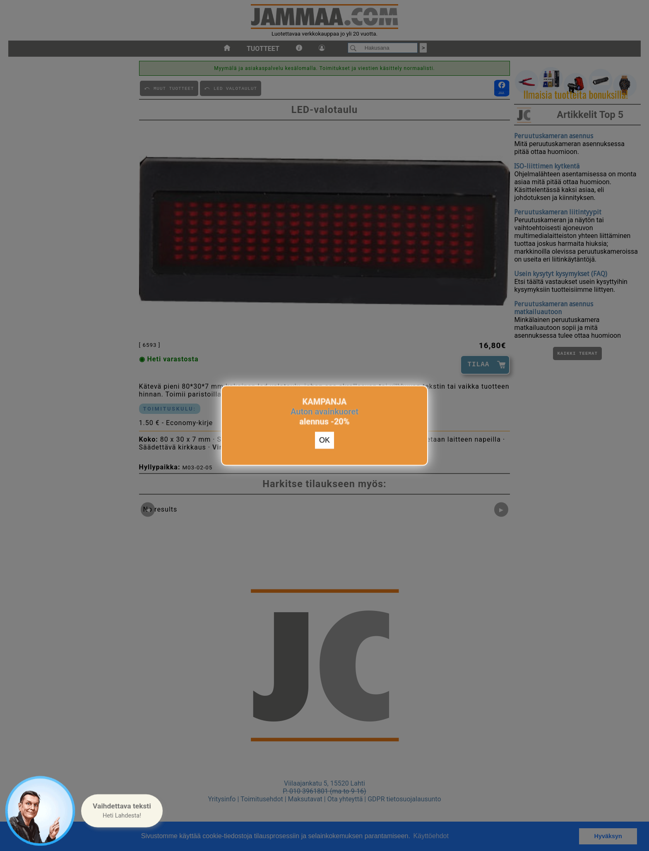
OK (324, 439)
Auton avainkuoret (324, 410)
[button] (122, 810)
